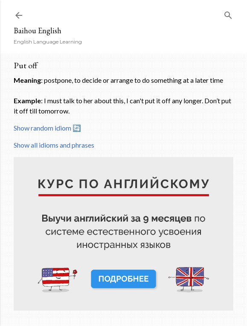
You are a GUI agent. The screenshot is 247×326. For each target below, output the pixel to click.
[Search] (228, 13)
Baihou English (37, 30)
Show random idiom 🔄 (47, 128)
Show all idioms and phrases (54, 145)
